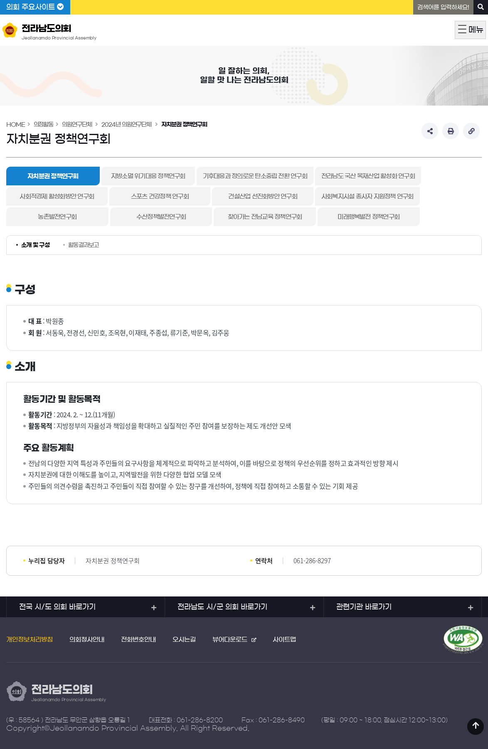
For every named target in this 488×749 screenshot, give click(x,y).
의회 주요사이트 (35, 7)
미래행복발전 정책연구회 (338, 217)
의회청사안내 (86, 639)
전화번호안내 (138, 639)
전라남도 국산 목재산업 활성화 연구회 (368, 176)
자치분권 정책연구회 (184, 125)
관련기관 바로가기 (364, 606)
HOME (15, 125)
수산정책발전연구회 (148, 217)
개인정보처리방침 (29, 639)
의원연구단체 (76, 125)
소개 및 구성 (35, 245)
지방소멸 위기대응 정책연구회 (148, 176)
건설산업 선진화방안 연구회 (243, 196)
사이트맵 (284, 639)
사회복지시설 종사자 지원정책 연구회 (343, 196)
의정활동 (44, 125)
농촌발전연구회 (53, 217)
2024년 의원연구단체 (126, 125)
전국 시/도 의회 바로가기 (57, 606)
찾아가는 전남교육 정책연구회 (243, 217)
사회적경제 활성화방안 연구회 (53, 196)
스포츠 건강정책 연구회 (148, 196)
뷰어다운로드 (229, 639)
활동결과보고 (83, 245)
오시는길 (184, 639)
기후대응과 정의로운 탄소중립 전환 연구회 (255, 176)
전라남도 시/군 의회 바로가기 (222, 606)
